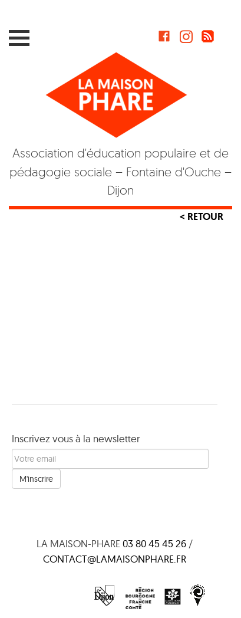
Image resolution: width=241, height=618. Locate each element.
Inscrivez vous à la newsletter (76, 438)
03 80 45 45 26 (154, 543)
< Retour (201, 216)
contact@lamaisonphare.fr (114, 559)
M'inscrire (36, 479)
